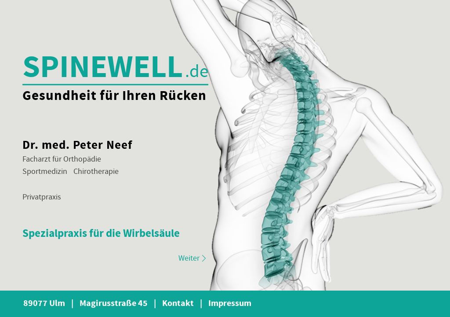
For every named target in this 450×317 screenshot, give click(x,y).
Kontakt (182, 304)
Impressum (229, 304)
